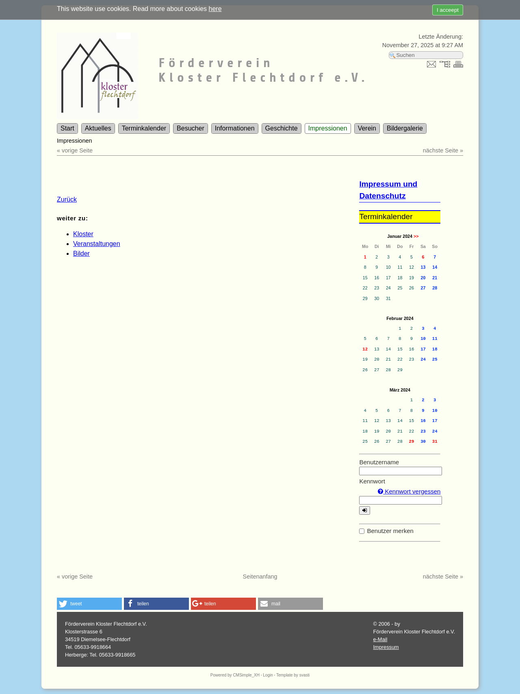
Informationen (235, 128)
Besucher (190, 128)
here (215, 8)
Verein (367, 128)
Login (268, 675)
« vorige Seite (75, 150)
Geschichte (281, 128)
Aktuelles (98, 128)
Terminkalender (144, 128)
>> (416, 236)
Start (67, 128)
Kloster (83, 234)
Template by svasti (293, 675)
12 (365, 349)
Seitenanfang (260, 576)
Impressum (386, 647)
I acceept (448, 10)
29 (411, 441)
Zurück (67, 199)
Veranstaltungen (96, 243)
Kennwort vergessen (409, 491)
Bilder (81, 253)
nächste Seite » (443, 150)
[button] (89, 604)
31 (435, 441)
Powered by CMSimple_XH (235, 675)
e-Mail (380, 639)
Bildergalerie (405, 128)
